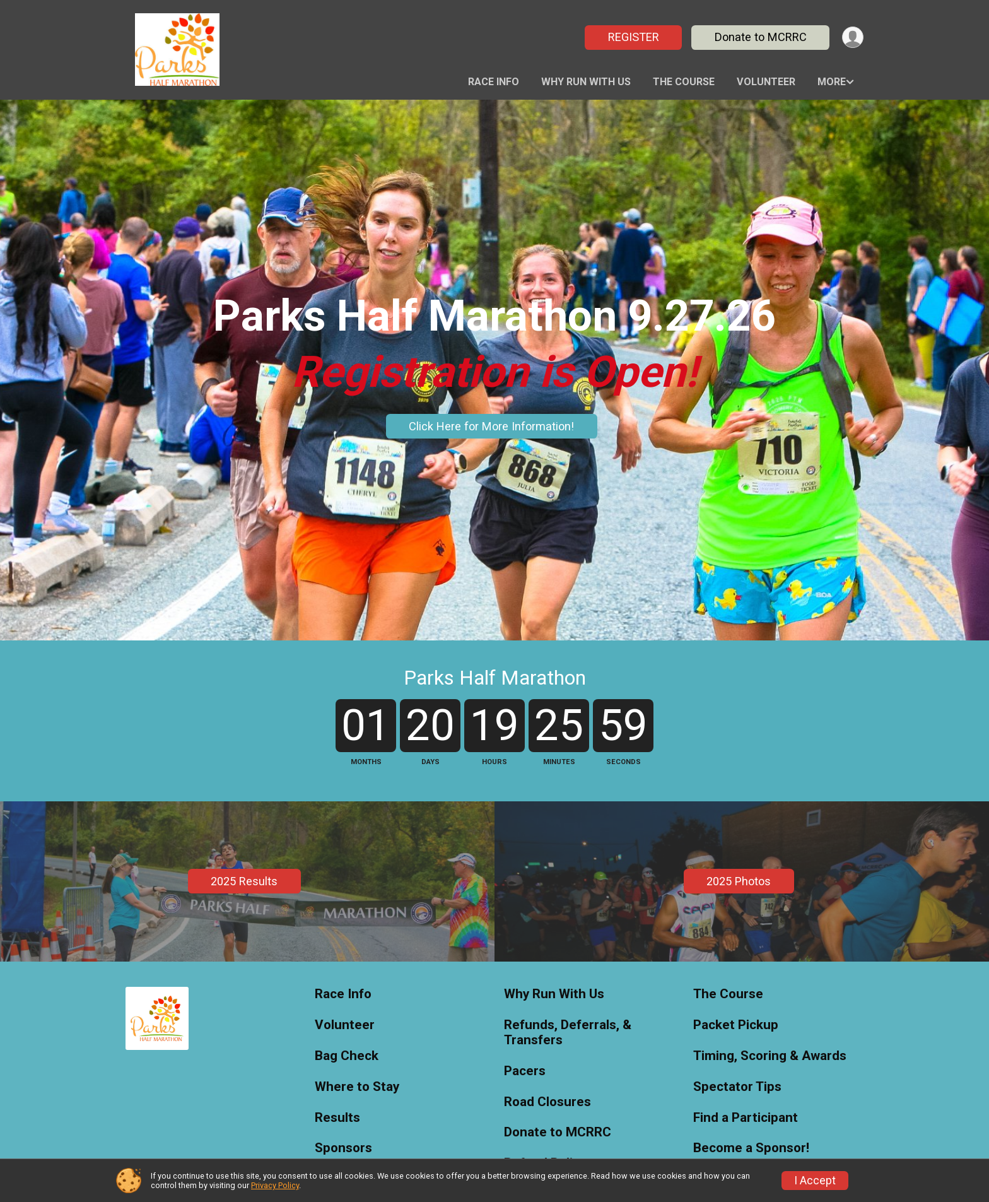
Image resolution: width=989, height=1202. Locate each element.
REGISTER (631, 37)
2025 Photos (738, 1004)
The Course (684, 82)
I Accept (815, 1180)
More (831, 82)
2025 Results (244, 1004)
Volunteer (766, 82)
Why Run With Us (586, 82)
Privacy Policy (275, 1185)
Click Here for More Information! (491, 426)
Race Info (493, 82)
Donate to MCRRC (759, 37)
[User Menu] (851, 37)
